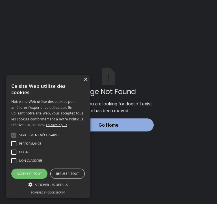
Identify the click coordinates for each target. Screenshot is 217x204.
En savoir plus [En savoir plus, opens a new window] (56, 125)
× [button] (85, 80)
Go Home (109, 125)
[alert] (48, 136)
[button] (39, 135)
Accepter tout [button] (29, 173)
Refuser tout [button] (67, 173)
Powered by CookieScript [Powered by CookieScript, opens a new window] (48, 192)
